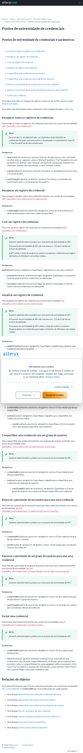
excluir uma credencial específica (31, 722)
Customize (28, 395)
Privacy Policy (53, 377)
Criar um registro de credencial (20, 62)
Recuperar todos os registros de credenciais (26, 51)
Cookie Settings (61, 387)
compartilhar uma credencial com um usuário (36, 700)
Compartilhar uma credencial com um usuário (26, 73)
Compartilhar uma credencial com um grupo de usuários (30, 79)
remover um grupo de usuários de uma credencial (38, 716)
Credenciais (68, 109)
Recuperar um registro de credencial (22, 57)
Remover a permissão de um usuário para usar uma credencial (33, 84)
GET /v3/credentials (10, 689)
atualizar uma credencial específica (32, 727)
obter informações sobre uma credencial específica (39, 694)
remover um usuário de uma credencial (34, 711)
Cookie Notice (27, 745)
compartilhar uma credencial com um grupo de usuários (41, 705)
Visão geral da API (24, 19)
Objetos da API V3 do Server (15, 22)
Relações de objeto (10, 104)
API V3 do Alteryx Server (42, 19)
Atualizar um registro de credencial (22, 68)
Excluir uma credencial (16, 95)
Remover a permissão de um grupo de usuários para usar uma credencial (37, 90)
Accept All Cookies (55, 395)
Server (12, 19)
